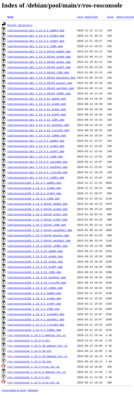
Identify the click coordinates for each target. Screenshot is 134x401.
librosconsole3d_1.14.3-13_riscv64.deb (36, 282)
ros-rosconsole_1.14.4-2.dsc (28, 377)
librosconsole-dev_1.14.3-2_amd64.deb (35, 30)
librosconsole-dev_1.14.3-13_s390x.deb (36, 135)
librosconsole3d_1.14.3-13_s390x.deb (35, 288)
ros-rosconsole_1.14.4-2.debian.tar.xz (36, 372)
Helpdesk (33, 390)
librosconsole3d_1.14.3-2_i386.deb (33, 198)
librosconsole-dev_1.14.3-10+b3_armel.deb (39, 62)
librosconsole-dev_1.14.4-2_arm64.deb (35, 146)
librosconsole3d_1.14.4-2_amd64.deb (34, 293)
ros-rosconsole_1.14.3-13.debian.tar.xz (37, 356)
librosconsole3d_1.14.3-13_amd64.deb (35, 251)
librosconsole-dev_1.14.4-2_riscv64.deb (37, 172)
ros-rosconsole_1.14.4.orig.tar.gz (33, 382)
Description (125, 17)
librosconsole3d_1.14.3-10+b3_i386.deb (36, 225)
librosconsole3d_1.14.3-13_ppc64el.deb (36, 277)
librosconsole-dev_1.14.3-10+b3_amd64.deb (39, 51)
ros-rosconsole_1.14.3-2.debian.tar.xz (36, 335)
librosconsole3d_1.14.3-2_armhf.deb (34, 193)
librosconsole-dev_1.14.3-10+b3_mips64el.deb (41, 77)
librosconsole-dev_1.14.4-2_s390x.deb (35, 177)
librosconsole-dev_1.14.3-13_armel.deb (36, 109)
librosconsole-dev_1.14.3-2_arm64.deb (35, 35)
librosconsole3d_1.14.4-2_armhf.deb (34, 303)
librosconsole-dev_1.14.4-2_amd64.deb (35, 140)
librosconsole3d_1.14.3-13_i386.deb (34, 272)
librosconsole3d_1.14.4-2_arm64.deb (34, 298)
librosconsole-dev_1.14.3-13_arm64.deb (36, 104)
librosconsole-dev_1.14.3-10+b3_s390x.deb (39, 93)
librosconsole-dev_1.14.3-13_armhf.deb (36, 114)
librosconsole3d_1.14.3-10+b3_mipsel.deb (38, 235)
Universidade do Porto (14, 390)
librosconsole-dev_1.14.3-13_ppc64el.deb (38, 125)
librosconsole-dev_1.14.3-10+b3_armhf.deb (39, 67)
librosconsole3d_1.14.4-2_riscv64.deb (35, 324)
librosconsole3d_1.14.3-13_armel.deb (35, 261)
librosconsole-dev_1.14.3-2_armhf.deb (35, 41)
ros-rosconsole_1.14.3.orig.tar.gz (33, 366)
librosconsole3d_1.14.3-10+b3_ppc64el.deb (39, 240)
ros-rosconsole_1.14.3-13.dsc (29, 361)
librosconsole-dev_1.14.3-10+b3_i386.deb (38, 72)
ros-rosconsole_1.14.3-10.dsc (29, 351)
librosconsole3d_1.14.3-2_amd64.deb (34, 183)
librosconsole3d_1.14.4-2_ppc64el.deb (35, 319)
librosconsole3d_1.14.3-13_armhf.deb (35, 267)
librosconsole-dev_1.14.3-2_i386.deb (35, 46)
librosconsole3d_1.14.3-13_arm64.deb (35, 256)
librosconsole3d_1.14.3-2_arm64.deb (34, 188)
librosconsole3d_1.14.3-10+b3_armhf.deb (37, 219)
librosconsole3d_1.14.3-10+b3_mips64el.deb (39, 230)
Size (110, 17)
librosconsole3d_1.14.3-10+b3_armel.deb (37, 214)
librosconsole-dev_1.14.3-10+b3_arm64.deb (39, 56)
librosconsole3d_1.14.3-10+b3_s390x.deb (37, 246)
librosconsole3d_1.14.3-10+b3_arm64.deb (37, 209)
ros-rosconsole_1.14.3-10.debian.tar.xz (37, 345)
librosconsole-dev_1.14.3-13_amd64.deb (36, 98)
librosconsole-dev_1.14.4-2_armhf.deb (35, 151)
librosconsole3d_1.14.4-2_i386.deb (33, 309)
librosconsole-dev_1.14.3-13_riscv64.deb (38, 130)
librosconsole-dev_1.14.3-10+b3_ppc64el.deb (40, 88)
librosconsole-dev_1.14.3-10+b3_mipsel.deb (39, 83)
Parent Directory (20, 25)
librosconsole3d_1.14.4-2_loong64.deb (35, 314)
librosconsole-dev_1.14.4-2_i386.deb (35, 156)
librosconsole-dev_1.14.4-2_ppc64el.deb (37, 167)
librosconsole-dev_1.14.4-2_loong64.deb (37, 162)
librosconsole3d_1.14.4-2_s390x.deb (34, 330)
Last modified (87, 17)
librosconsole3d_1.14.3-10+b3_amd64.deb (37, 204)
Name (10, 17)
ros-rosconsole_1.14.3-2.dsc (28, 340)
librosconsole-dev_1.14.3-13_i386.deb (35, 119)
